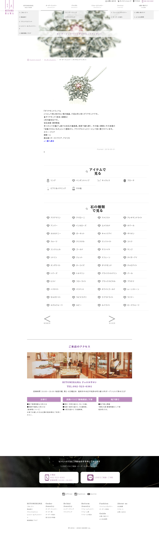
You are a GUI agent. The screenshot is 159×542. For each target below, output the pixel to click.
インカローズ (81, 225)
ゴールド (79, 249)
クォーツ (54, 241)
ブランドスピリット (32, 512)
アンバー (54, 225)
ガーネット (80, 233)
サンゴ (130, 249)
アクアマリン (56, 218)
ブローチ (131, 180)
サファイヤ (106, 249)
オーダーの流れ (50, 514)
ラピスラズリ (81, 297)
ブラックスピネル (109, 281)
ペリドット (80, 289)
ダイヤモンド (107, 265)
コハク (129, 241)
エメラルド (106, 225)
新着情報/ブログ (32, 520)
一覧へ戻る (49, 141)
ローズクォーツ (133, 305)
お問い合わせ (121, 512)
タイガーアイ (132, 257)
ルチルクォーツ (57, 305)
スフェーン (106, 257)
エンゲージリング (69, 509)
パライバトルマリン (109, 273)
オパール (131, 225)
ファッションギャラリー (106, 506)
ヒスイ (53, 281)
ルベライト (106, 305)
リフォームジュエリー (88, 509)
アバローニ (80, 218)
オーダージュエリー (50, 59)
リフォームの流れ (87, 514)
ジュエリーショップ (35, 59)
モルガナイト (56, 297)
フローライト (81, 281)
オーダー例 (49, 511)
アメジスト (106, 218)
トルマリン (80, 273)
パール (130, 273)
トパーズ (54, 273)
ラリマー (130, 297)
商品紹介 (30, 509)
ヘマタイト (55, 289)
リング (53, 180)
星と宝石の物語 (50, 517)
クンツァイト (106, 241)
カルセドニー (56, 233)
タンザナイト (56, 265)
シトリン (54, 257)
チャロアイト (132, 265)
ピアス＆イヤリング (58, 188)
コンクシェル (56, 249)
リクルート (120, 509)
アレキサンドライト (134, 218)
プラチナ (130, 281)
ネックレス (106, 180)
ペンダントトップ (82, 180)
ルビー (79, 305)
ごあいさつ (30, 506)
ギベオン (130, 233)
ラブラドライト (107, 297)
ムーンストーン (133, 289)
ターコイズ (80, 265)
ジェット (79, 257)
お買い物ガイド (104, 516)
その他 (79, 188)
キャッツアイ (107, 233)
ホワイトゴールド (108, 289)
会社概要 (120, 506)
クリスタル (80, 241)
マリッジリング (68, 511)
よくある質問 (103, 519)
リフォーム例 (85, 511)
